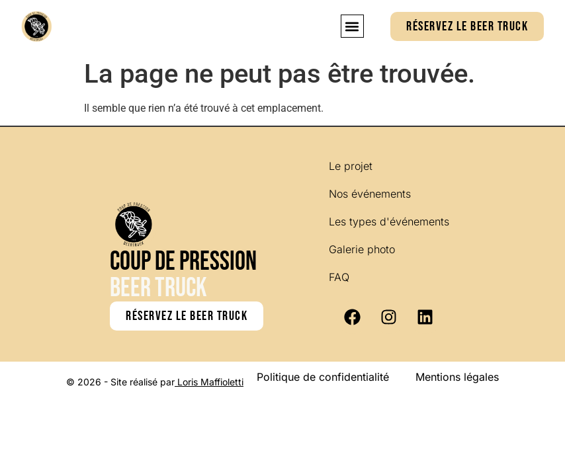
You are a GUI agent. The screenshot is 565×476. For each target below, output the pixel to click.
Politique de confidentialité (323, 376)
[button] (352, 26)
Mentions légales (457, 376)
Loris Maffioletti (210, 381)
